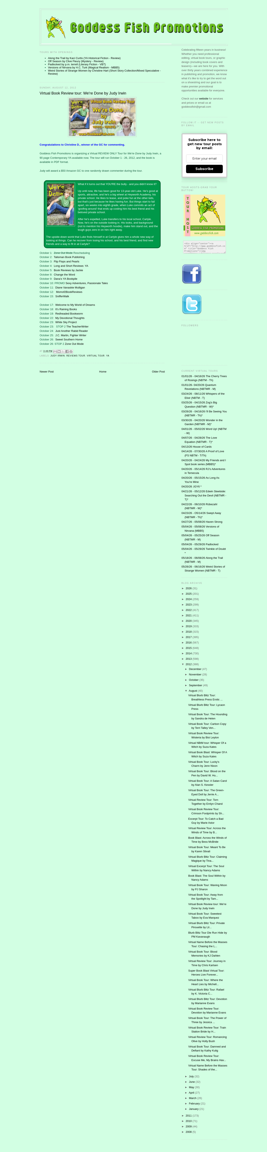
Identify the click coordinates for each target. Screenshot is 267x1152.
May (192, 1087)
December (195, 669)
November (195, 674)
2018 (189, 631)
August (193, 690)
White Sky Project (66, 322)
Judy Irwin (57, 356)
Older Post (158, 371)
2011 (189, 1115)
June (192, 1081)
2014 (189, 653)
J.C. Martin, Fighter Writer (70, 335)
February (195, 1103)
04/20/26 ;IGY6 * (191, 486)
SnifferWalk (62, 296)
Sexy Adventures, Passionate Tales (86, 283)
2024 (189, 599)
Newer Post (47, 371)
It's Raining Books (66, 309)
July (192, 1076)
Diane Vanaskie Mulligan (70, 287)
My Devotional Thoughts (69, 318)
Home (103, 371)
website (204, 98)
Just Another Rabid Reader (71, 330)
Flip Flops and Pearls (66, 261)
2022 (189, 610)
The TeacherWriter (77, 326)
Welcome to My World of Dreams (75, 304)
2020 (189, 620)
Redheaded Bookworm (69, 313)
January (194, 1108)
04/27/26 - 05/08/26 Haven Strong (201, 521)
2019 (189, 626)
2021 (189, 615)
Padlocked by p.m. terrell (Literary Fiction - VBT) (77, 64)
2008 (189, 1131)
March (193, 1098)
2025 (189, 593)
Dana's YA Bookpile (65, 278)
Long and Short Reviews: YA (71, 265)
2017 (189, 637)
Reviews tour (76, 356)
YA (107, 356)
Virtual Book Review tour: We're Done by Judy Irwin (83, 93)
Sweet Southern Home (69, 339)
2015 (189, 648)
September (196, 685)
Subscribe (204, 169)
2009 (189, 1126)
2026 (189, 588)
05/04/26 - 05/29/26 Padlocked (199, 544)
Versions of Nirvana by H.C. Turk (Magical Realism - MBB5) (84, 67)
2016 (189, 642)
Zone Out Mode (74, 343)
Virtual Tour (96, 356)
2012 (189, 664)
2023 (189, 604)
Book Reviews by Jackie (68, 270)
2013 (189, 658)
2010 (189, 1121)
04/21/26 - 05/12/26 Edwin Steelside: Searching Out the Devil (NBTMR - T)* (203, 495)
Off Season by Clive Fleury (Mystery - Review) (75, 61)
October (194, 679)
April (192, 1092)
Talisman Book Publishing (69, 257)
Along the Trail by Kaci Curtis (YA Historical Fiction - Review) (84, 58)
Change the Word (64, 274)
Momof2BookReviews (69, 291)
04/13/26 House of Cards (196, 446)
